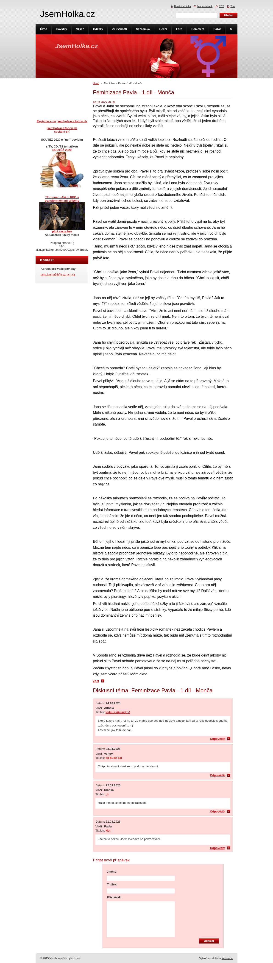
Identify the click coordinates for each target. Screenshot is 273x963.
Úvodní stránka (182, 6)
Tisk (232, 6)
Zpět (96, 681)
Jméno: (112, 871)
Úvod (96, 83)
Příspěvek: (114, 897)
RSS (221, 6)
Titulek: (112, 884)
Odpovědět (217, 738)
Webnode (227, 958)
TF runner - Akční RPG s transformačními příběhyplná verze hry (62, 214)
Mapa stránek (204, 6)
